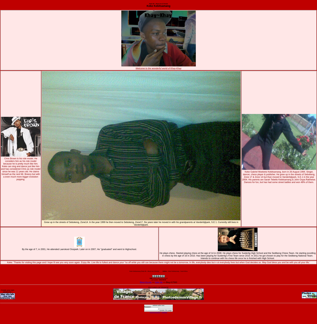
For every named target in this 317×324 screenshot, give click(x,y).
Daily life (158, 282)
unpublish (164, 312)
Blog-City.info (146, 282)
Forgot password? (155, 312)
